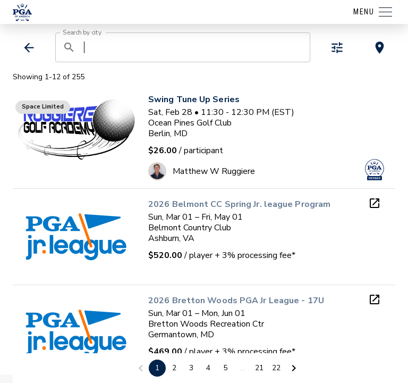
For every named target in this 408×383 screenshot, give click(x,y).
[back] (29, 47)
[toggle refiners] (337, 47)
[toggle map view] (380, 47)
